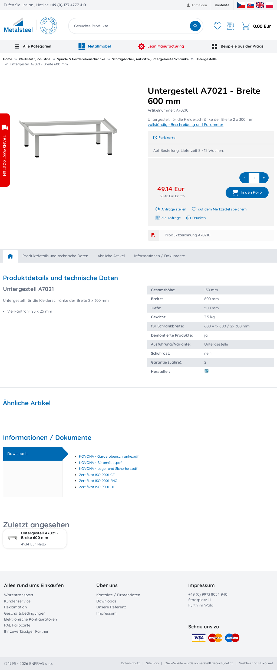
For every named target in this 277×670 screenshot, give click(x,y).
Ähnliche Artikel (111, 255)
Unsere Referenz (111, 607)
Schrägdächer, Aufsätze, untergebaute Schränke (150, 59)
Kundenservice (17, 601)
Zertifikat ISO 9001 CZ (97, 475)
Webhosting (248, 663)
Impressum (106, 613)
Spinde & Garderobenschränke (81, 59)
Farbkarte (164, 137)
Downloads (106, 601)
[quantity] (254, 177)
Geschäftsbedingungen (24, 613)
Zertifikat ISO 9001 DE (97, 487)
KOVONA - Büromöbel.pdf (100, 462)
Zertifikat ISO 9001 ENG (98, 480)
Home (7, 59)
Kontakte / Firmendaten (118, 594)
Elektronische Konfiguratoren (30, 619)
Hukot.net (265, 663)
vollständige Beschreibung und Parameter (185, 124)
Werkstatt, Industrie (34, 59)
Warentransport (18, 594)
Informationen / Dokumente (159, 255)
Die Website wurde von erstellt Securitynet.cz (199, 663)
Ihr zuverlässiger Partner (26, 631)
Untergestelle (206, 59)
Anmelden (197, 5)
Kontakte (222, 5)
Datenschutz (130, 663)
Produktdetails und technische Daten (55, 255)
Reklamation (15, 607)
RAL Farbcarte (17, 625)
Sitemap (152, 663)
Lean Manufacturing (161, 46)
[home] (10, 256)
